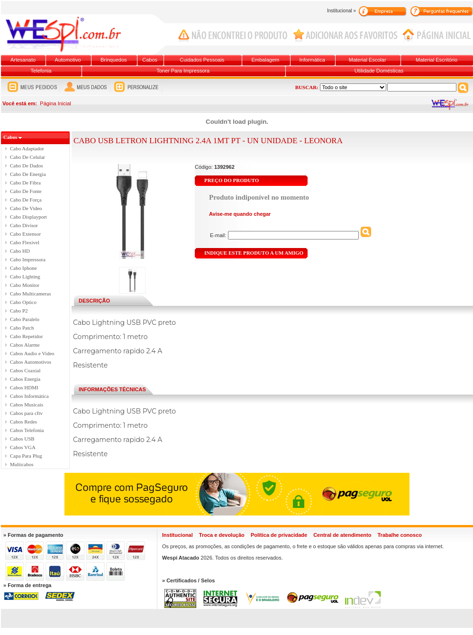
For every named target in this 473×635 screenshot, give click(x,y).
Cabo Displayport (28, 217)
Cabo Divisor (24, 225)
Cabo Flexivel (24, 242)
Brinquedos (113, 60)
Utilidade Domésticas (379, 71)
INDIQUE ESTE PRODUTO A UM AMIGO (253, 253)
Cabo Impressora (27, 259)
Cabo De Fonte (26, 191)
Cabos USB (22, 439)
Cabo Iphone (23, 268)
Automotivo (68, 60)
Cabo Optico (23, 302)
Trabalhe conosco (399, 535)
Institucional (177, 535)
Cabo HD (20, 251)
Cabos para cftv (26, 413)
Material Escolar (367, 60)
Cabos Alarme (25, 345)
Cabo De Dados (26, 165)
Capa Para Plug (26, 456)
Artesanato (23, 60)
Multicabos (22, 464)
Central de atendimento (342, 535)
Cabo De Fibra (25, 182)
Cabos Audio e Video (32, 353)
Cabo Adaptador (27, 148)
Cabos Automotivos (30, 362)
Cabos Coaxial (25, 370)
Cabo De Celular (27, 157)
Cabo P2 (19, 310)
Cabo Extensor (25, 234)
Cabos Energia (25, 379)
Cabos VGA (23, 447)
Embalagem (266, 60)
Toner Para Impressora (182, 71)
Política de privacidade (279, 535)
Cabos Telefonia (27, 430)
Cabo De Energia (28, 174)
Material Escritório (436, 60)
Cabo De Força (26, 199)
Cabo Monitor (24, 285)
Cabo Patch (22, 328)
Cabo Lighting (25, 276)
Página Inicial (55, 103)
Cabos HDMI (24, 387)
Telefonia (41, 71)
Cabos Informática (29, 396)
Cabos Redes (23, 421)
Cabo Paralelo (24, 319)
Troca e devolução (222, 535)
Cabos (149, 60)
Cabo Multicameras (30, 293)
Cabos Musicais (26, 404)
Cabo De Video (26, 208)
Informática (312, 60)
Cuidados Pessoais (202, 60)
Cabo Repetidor (26, 336)
